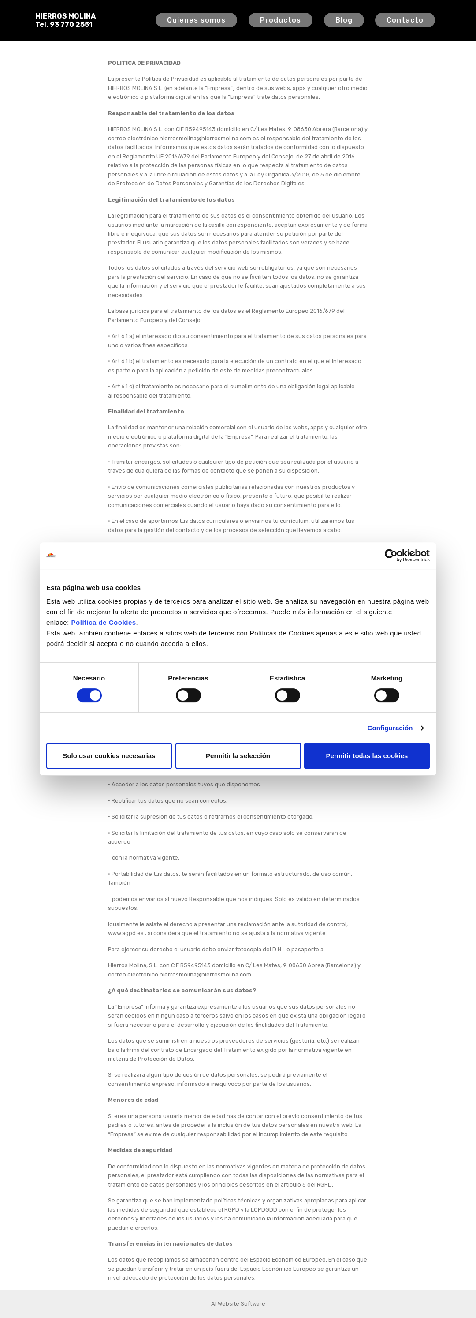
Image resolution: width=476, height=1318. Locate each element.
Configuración (390, 728)
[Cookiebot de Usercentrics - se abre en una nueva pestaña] (391, 555)
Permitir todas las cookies (367, 755)
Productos (280, 20)
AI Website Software (238, 1303)
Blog (344, 20)
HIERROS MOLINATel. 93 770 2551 (65, 20)
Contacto (405, 20)
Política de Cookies (103, 622)
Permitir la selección (238, 755)
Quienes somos (196, 20)
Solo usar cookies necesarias (109, 755)
